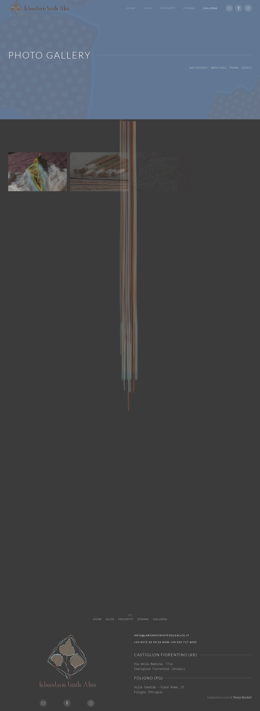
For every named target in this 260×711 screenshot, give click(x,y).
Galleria (210, 8)
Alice (148, 8)
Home (131, 8)
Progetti (167, 8)
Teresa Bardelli (242, 697)
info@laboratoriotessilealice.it (161, 635)
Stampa (189, 8)
